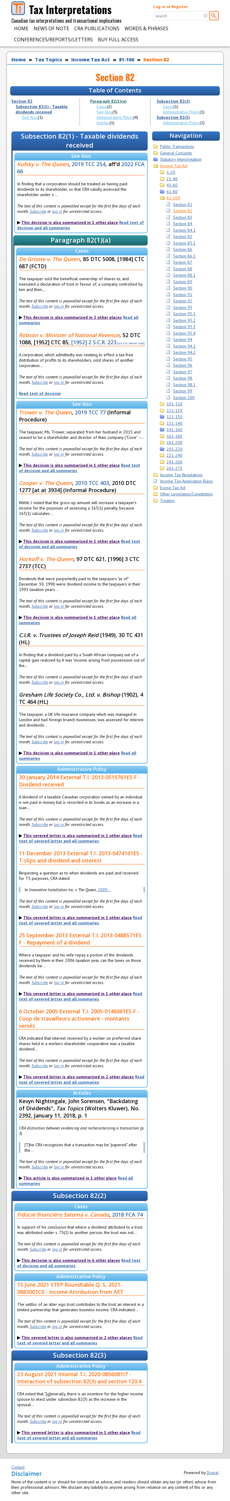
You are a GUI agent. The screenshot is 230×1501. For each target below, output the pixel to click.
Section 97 (182, 372)
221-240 (174, 455)
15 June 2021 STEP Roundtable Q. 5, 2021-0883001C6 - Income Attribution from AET (70, 1288)
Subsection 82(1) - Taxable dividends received (42, 109)
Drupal (213, 1472)
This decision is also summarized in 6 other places (70, 1260)
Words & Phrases (146, 28)
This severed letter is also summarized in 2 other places (78, 1076)
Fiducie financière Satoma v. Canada (63, 1214)
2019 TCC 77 (90, 412)
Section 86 (182, 249)
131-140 (174, 423)
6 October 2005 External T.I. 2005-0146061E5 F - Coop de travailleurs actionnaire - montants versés (79, 1018)
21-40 (172, 178)
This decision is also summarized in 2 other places (72, 317)
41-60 (172, 185)
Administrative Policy (114, 117)
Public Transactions (177, 146)
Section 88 (182, 269)
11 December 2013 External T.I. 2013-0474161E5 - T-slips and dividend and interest (81, 857)
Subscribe (38, 211)
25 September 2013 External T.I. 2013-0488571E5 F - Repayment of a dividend (80, 939)
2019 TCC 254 (88, 164)
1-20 (171, 172)
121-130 (174, 416)
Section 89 (182, 281)
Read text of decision (40, 393)
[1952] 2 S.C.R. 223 (93, 342)
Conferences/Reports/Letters (53, 39)
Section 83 (182, 217)
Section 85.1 (184, 243)
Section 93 (182, 307)
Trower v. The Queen (45, 412)
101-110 (174, 404)
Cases (101, 106)
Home (21, 28)
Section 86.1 (184, 256)
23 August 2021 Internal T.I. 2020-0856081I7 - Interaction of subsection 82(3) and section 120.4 (79, 1377)
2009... (104, 889)
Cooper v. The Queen (45, 482)
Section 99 (182, 391)
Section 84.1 (184, 230)
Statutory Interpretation (181, 159)
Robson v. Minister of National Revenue (69, 335)
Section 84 (182, 223)
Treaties (167, 500)
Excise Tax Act (172, 487)
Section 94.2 (184, 352)
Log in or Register (170, 6)
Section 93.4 (184, 333)
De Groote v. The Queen (49, 259)
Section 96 (182, 365)
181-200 (174, 442)
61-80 (172, 191)
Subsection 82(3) (173, 117)
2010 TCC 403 (92, 482)
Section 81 (182, 204)
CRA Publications (96, 28)
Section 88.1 (184, 275)
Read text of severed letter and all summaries (80, 838)
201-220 (174, 449)
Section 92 (182, 301)
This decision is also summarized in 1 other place (69, 222)
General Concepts (176, 153)
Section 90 (182, 288)
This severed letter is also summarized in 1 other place (77, 835)
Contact (18, 1467)
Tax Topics (48, 59)
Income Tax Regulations (181, 474)
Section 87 (182, 262)
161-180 (174, 436)
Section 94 (182, 339)
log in (57, 211)
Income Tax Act (90, 59)
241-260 (174, 462)
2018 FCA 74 (127, 1214)
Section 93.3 (184, 326)
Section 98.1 (184, 384)
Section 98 (182, 378)
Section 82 (156, 59)
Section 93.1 (184, 313)
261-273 (174, 468)
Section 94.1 (184, 346)
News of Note (51, 28)
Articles (103, 122)
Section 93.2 (184, 320)
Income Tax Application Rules (186, 481)
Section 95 (182, 359)
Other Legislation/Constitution (186, 494)
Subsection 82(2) (173, 101)
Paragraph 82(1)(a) (108, 101)
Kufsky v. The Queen (43, 164)
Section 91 (182, 294)
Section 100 (184, 397)
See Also (30, 117)
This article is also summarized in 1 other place (69, 1178)
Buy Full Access (118, 39)
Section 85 (182, 236)
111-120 (174, 410)
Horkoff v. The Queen (46, 559)
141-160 (174, 429)
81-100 (126, 59)
